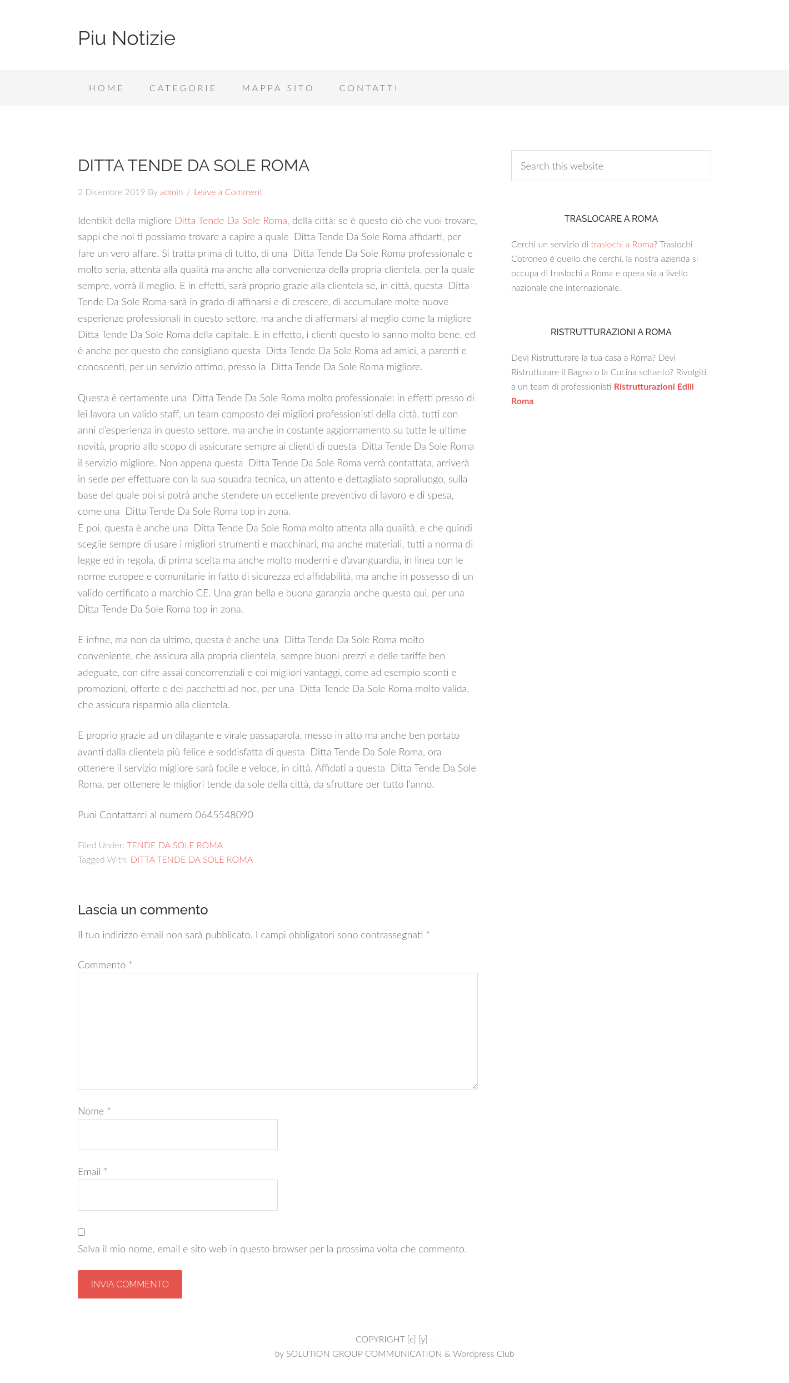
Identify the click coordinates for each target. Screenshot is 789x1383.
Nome (94, 1111)
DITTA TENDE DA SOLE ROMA (192, 859)
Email (93, 1171)
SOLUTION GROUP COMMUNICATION (364, 1353)
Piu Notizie (127, 37)
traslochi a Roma (622, 243)
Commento (105, 964)
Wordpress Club (484, 1353)
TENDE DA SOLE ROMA (175, 844)
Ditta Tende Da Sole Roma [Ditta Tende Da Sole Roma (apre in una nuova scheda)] (230, 220)
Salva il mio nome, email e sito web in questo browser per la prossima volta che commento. (272, 1248)
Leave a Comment (228, 191)
